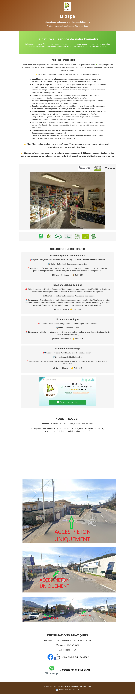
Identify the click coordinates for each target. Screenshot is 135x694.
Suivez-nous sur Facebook (67, 657)
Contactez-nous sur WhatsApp (67, 670)
